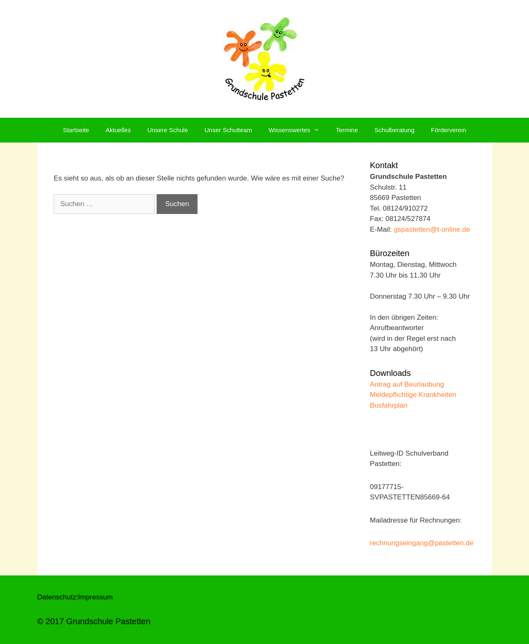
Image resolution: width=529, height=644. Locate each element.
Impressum (95, 597)
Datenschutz (56, 597)
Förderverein (448, 129)
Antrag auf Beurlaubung (407, 384)
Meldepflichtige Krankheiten (413, 395)
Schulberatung (394, 129)
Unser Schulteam (228, 129)
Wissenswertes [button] (298, 130)
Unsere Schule (167, 129)
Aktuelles (118, 129)
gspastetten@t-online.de (432, 229)
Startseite (76, 129)
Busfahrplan (388, 405)
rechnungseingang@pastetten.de (422, 543)
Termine (347, 129)
